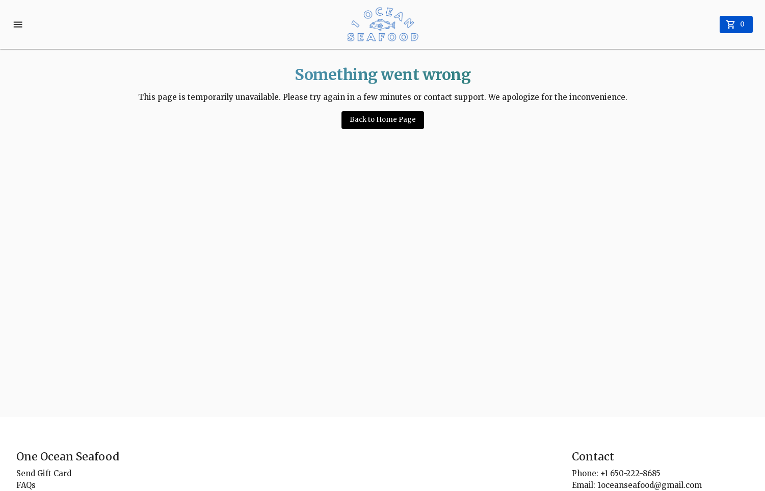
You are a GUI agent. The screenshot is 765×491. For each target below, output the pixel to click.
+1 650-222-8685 (630, 473)
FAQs (26, 485)
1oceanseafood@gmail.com (649, 485)
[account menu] (18, 24)
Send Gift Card (43, 473)
